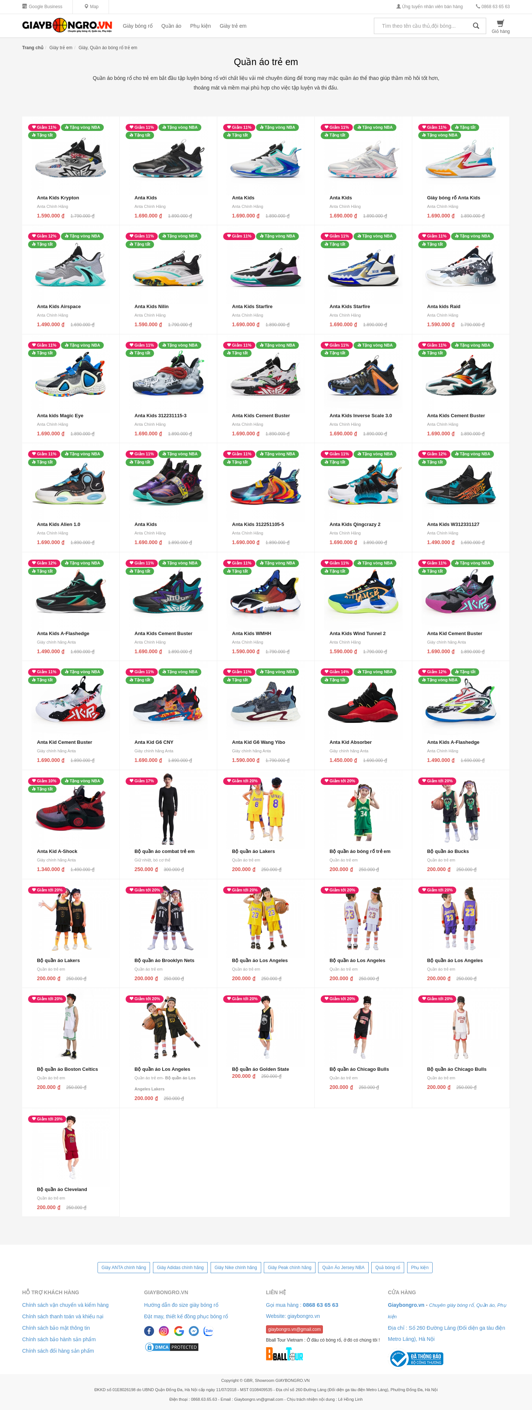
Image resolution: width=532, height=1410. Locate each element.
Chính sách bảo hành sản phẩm (59, 1339)
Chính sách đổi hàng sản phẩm (58, 1351)
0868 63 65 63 (493, 6)
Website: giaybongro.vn (293, 1316)
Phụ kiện (200, 26)
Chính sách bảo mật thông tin (56, 1328)
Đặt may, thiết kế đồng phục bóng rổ (186, 1316)
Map (91, 6)
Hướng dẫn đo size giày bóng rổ (181, 1305)
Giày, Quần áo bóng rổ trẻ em (108, 47)
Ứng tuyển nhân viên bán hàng (429, 6)
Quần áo (171, 26)
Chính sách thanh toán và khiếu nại (62, 1316)
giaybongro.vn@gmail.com (294, 1329)
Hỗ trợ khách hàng (50, 1292)
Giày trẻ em (233, 26)
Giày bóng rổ (137, 26)
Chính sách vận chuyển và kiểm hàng (65, 1305)
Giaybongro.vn (166, 1292)
